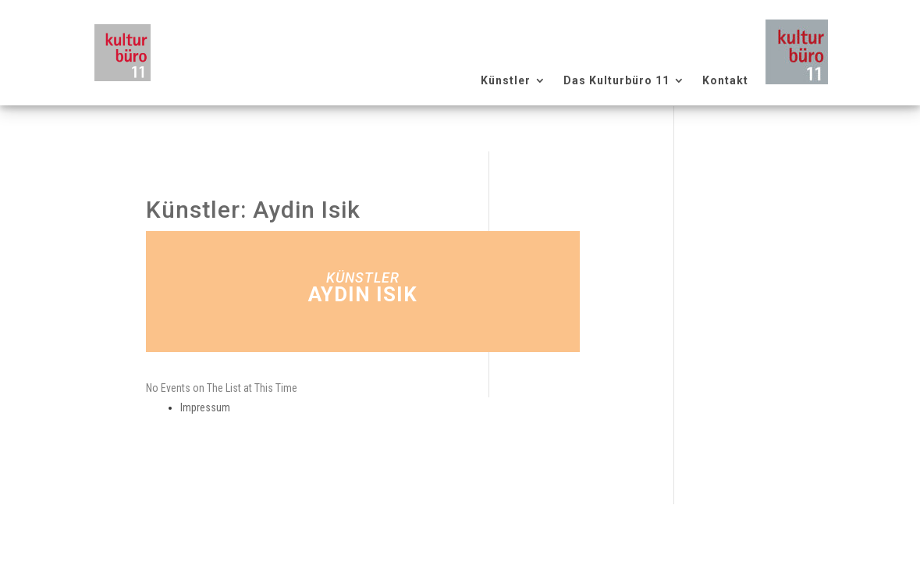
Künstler (506, 81)
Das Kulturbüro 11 (616, 81)
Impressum (205, 407)
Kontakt (725, 81)
